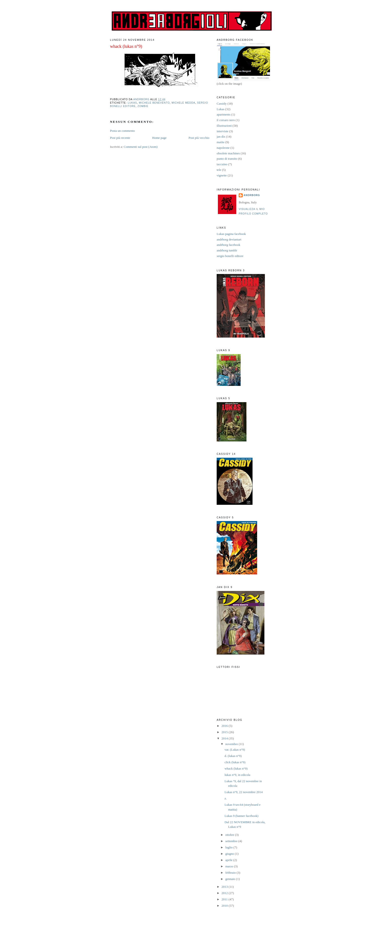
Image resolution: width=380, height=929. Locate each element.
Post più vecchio (199, 138)
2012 (225, 893)
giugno (230, 853)
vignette (222, 175)
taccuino (222, 164)
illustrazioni (224, 125)
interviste (222, 131)
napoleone (223, 147)
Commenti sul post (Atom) (141, 147)
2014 (225, 738)
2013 (225, 886)
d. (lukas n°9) (233, 756)
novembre (232, 744)
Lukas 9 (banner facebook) (241, 816)
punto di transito (227, 158)
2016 (225, 726)
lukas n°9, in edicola (237, 775)
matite (221, 142)
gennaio (230, 879)
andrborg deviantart (229, 239)
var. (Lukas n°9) (234, 749)
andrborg (252, 195)
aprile (229, 860)
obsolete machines (228, 153)
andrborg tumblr (227, 250)
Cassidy (222, 103)
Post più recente (120, 138)
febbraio (231, 872)
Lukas (132, 102)
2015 (225, 732)
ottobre (230, 835)
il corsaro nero (226, 120)
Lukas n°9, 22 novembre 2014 (243, 792)
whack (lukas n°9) (235, 768)
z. (225, 798)
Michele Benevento (154, 102)
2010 (225, 905)
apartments (223, 114)
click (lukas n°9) (234, 762)
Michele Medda (183, 102)
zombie (142, 106)
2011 (225, 899)
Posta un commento (122, 131)
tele (219, 170)
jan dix (221, 136)
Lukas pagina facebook (231, 234)
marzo (229, 866)
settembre (231, 841)
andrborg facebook (228, 245)
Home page (159, 138)
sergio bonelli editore (230, 256)
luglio (229, 847)
